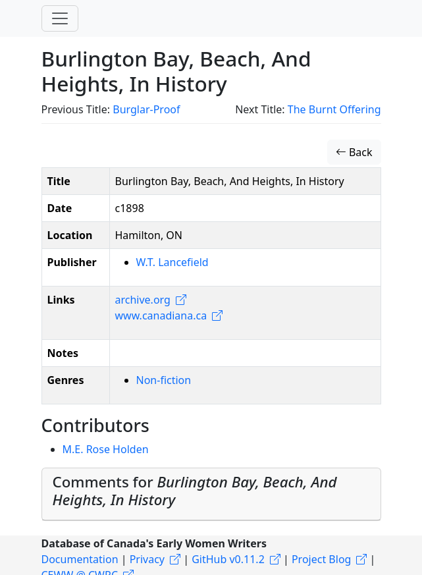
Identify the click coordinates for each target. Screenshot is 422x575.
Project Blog (321, 559)
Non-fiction (164, 380)
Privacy (147, 559)
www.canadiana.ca (161, 315)
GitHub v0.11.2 (228, 559)
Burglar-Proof (146, 109)
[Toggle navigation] (59, 18)
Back (354, 152)
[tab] (211, 494)
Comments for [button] (195, 491)
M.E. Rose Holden (106, 449)
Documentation (80, 559)
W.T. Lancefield (172, 262)
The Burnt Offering (334, 109)
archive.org (143, 299)
